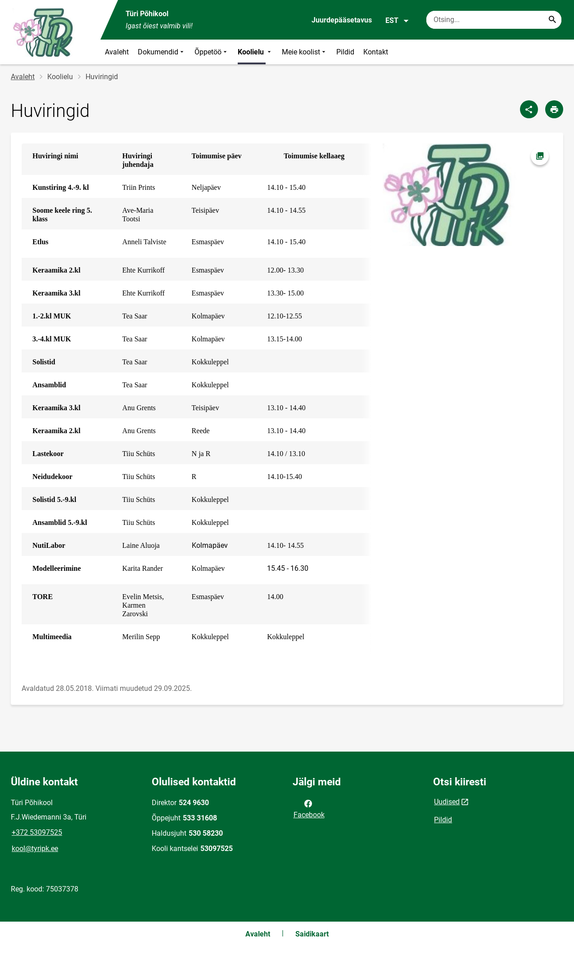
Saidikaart (312, 934)
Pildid (345, 52)
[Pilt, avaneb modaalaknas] (467, 194)
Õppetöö (211, 52)
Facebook (309, 808)
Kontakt (375, 52)
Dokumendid (161, 52)
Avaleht (117, 52)
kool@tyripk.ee (35, 848)
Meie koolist (304, 52)
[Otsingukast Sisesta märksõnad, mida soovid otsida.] (493, 20)
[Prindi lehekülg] (554, 109)
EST (397, 20)
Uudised (447, 801)
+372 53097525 (37, 832)
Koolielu (255, 52)
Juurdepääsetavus (342, 20)
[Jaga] (529, 109)
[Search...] (552, 19)
